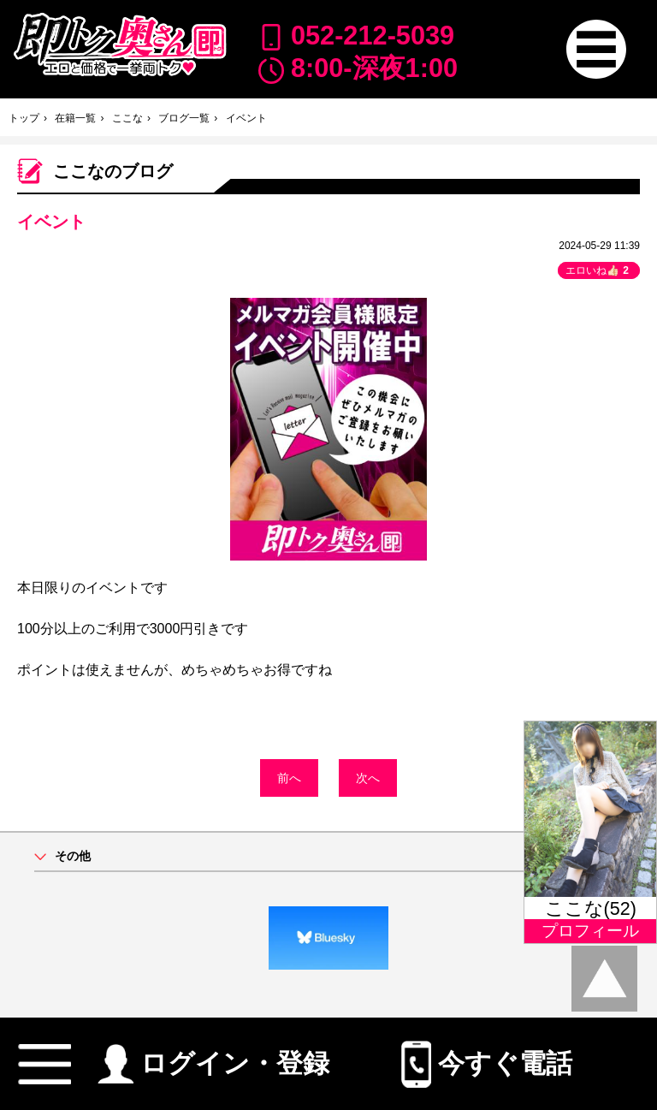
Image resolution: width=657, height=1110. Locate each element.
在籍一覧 (75, 118)
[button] (595, 49)
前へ (289, 778)
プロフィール (590, 931)
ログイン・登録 (213, 1056)
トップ (24, 118)
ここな (127, 118)
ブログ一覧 (184, 118)
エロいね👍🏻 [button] (598, 270)
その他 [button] (73, 856)
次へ (368, 778)
